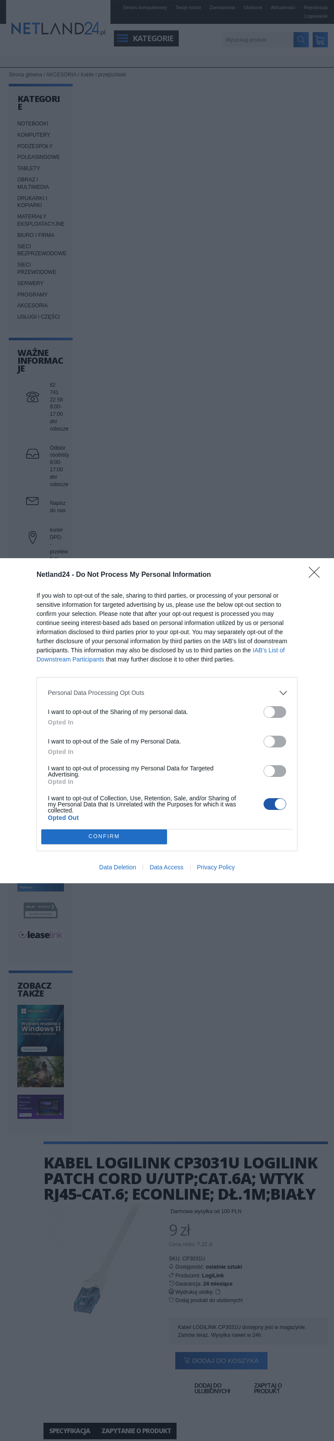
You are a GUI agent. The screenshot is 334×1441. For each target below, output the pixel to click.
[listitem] (167, 692)
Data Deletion (117, 867)
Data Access (167, 867)
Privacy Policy (216, 867)
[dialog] (167, 720)
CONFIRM (104, 836)
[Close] (317, 575)
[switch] (275, 712)
